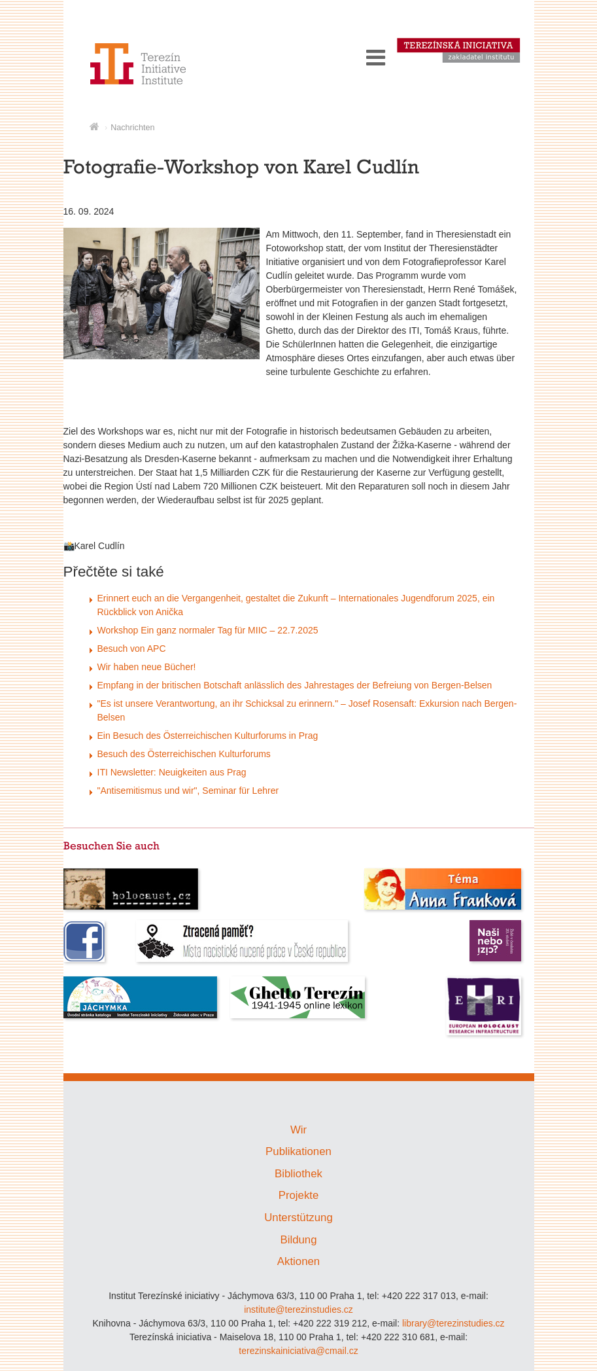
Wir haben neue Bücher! (146, 667)
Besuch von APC (131, 648)
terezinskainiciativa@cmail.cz (298, 1350)
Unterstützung (298, 1217)
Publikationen (298, 1151)
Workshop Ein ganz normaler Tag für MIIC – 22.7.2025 (207, 630)
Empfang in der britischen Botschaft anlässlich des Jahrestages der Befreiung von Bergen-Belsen (294, 685)
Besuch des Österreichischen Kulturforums (184, 754)
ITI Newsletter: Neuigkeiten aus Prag (172, 772)
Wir (298, 1130)
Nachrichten (132, 127)
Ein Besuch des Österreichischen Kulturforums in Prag (207, 735)
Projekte (299, 1195)
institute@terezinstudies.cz (298, 1309)
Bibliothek (298, 1173)
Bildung (299, 1240)
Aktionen (298, 1261)
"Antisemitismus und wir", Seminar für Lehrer (188, 790)
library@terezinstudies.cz (453, 1323)
